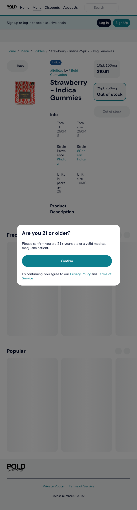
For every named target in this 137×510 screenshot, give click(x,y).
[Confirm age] (67, 261)
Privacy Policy (80, 274)
